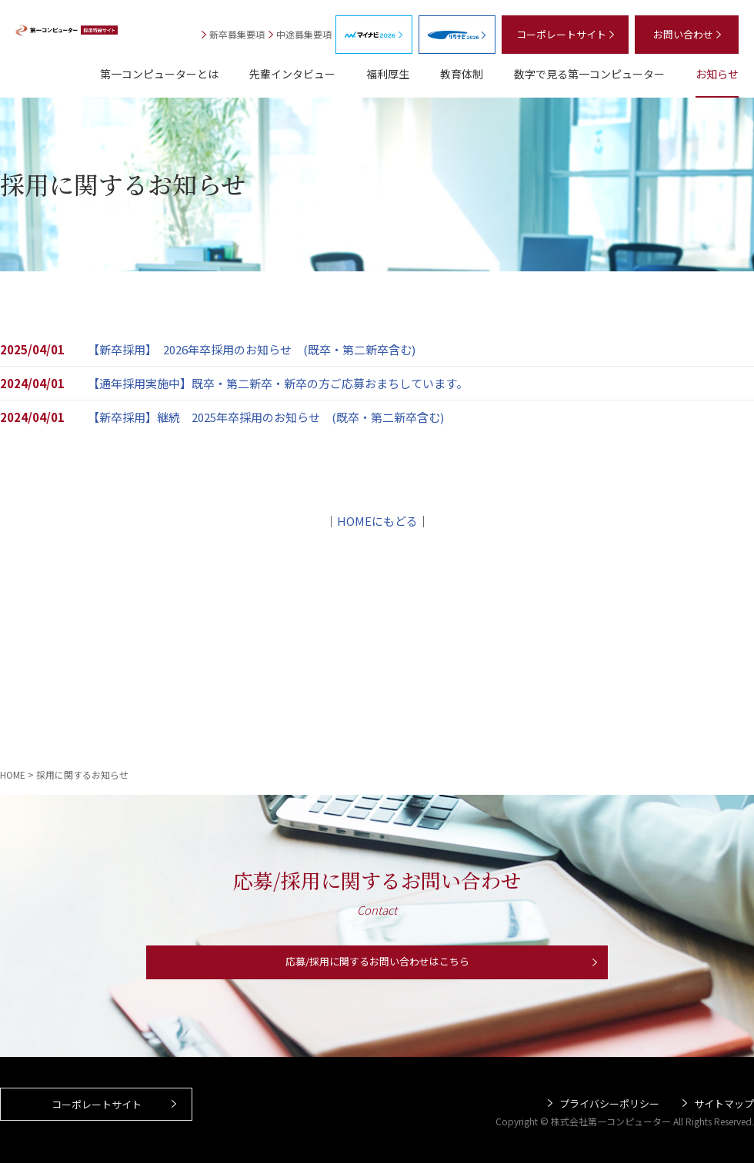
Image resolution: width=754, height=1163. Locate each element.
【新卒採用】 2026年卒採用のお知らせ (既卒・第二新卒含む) (251, 349)
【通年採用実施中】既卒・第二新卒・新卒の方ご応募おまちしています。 (278, 383)
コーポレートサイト (97, 1113)
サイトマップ (724, 1104)
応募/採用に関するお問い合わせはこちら (377, 966)
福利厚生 (387, 73)
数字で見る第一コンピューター (589, 73)
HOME (12, 774)
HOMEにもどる (377, 521)
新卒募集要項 (237, 34)
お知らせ (717, 73)
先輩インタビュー (292, 73)
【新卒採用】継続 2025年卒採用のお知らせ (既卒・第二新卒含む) (271, 417)
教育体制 (461, 73)
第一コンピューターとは (159, 73)
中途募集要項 (304, 34)
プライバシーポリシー (609, 1104)
